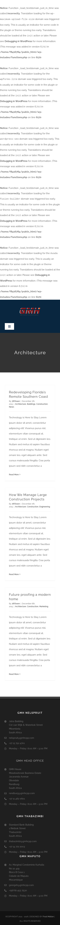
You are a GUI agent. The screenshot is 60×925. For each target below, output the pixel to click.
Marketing (43, 605)
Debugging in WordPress (18, 40)
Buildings (31, 402)
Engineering (44, 505)
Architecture (20, 402)
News (11, 405)
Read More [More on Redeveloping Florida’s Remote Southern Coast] (14, 473)
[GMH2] (30, 302)
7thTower (16, 399)
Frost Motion (48, 915)
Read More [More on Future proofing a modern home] (14, 672)
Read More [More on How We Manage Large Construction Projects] (14, 573)
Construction (42, 402)
